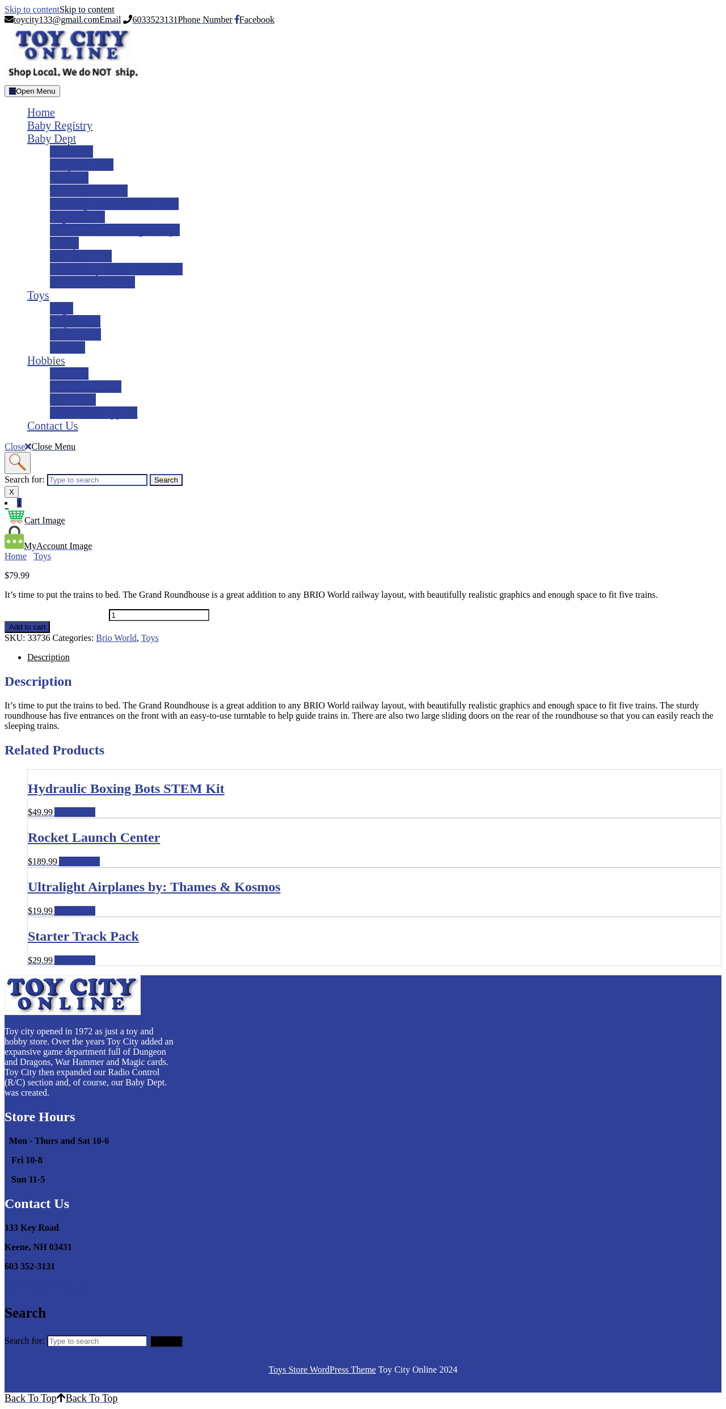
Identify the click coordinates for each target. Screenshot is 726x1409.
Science (67, 347)
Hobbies (46, 360)
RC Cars (69, 373)
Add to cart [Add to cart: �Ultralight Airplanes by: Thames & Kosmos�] (74, 911)
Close (40, 446)
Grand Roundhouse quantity (56, 614)
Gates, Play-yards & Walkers (116, 269)
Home (41, 112)
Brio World (75, 334)
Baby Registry (59, 125)
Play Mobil (75, 321)
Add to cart (27, 627)
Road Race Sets (85, 386)
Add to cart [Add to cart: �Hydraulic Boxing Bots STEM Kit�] (74, 812)
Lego (61, 308)
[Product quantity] (159, 615)
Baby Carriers (81, 164)
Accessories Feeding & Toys (115, 230)
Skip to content (60, 9)
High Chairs (77, 217)
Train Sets (73, 399)
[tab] (32, 91)
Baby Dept (51, 138)
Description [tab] (48, 657)
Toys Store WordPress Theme (322, 1369)
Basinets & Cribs (89, 190)
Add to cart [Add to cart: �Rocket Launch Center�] (79, 861)
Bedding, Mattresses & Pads (114, 204)
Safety (64, 243)
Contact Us (52, 426)
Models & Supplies (93, 412)
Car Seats (71, 151)
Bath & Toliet (81, 256)
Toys (38, 295)
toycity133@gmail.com (47, 1285)
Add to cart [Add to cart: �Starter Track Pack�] (74, 960)
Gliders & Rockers (92, 282)
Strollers (69, 177)
